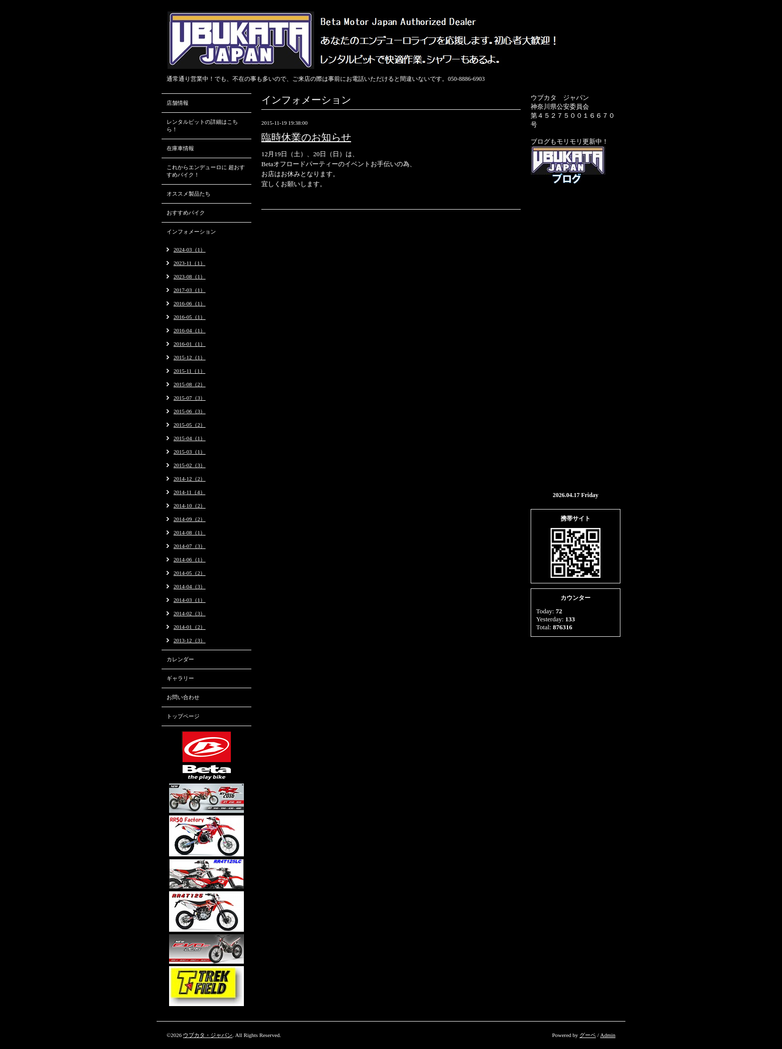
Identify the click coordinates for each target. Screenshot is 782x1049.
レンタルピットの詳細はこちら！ (202, 125)
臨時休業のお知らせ (306, 137)
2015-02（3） (189, 465)
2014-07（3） (189, 546)
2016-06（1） (189, 303)
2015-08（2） (189, 384)
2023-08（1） (189, 276)
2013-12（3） (189, 640)
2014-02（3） (189, 613)
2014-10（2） (189, 506)
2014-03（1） (189, 600)
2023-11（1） (189, 263)
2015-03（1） (189, 452)
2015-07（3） (189, 398)
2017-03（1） (189, 290)
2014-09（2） (189, 519)
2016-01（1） (189, 344)
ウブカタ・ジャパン (207, 1035)
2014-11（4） (189, 492)
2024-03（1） (189, 250)
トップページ (183, 716)
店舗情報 (178, 103)
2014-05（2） (189, 573)
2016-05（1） (189, 317)
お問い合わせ (183, 697)
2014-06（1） (189, 559)
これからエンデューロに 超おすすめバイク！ (206, 171)
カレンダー (180, 659)
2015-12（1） (189, 357)
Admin (607, 1035)
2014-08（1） (189, 532)
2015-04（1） (189, 438)
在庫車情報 (180, 148)
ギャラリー (180, 678)
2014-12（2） (189, 479)
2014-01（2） (189, 627)
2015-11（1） (189, 371)
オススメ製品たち (188, 194)
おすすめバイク (186, 213)
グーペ (588, 1035)
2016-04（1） (189, 330)
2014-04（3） (189, 586)
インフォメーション (191, 232)
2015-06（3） (189, 411)
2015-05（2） (189, 425)
